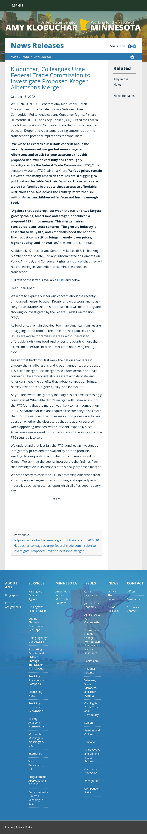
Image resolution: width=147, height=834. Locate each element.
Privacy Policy (24, 827)
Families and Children (92, 732)
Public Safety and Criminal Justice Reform (92, 755)
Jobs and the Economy (92, 605)
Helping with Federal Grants (37, 608)
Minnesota (66, 583)
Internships (35, 753)
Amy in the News (120, 82)
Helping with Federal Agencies (35, 595)
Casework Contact (133, 609)
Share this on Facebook (130, 46)
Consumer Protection (90, 771)
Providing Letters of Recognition (35, 707)
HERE (61, 280)
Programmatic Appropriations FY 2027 (37, 780)
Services (36, 583)
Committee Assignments (13, 605)
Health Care (91, 661)
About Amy (11, 585)
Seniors (88, 722)
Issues (90, 583)
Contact (135, 583)
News (26, 56)
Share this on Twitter (134, 46)
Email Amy (133, 599)
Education (90, 742)
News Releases (37, 45)
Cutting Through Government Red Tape (36, 624)
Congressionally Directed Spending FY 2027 (38, 797)
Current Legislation (91, 593)
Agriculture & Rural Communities (92, 618)
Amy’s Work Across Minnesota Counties (62, 597)
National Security (89, 670)
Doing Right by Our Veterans (37, 639)
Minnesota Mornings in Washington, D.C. (36, 739)
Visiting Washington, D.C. (36, 765)
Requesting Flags (35, 693)
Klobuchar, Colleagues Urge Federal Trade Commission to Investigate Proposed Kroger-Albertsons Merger (50, 78)
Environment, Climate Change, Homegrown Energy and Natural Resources (92, 641)
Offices (131, 591)
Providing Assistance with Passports (37, 680)
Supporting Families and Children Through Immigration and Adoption (36, 659)
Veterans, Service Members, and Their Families (90, 687)
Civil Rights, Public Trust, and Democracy (92, 709)
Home (14, 56)
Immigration (91, 781)
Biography (11, 595)
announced (75, 261)
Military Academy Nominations (36, 722)
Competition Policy (92, 790)
